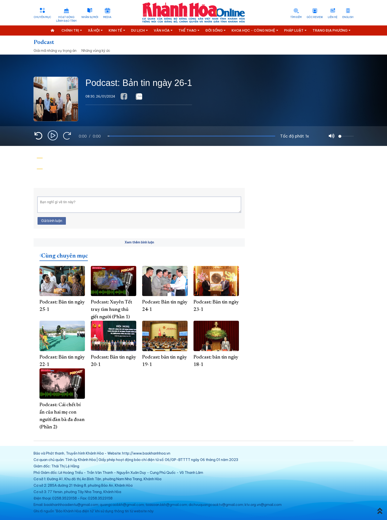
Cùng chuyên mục (64, 256)
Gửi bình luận (51, 221)
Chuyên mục (42, 17)
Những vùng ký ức (95, 50)
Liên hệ (332, 17)
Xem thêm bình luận (139, 242)
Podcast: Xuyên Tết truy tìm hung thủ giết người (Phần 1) (111, 310)
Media (107, 17)
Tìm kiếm (296, 17)
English (347, 17)
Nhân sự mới (89, 17)
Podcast (44, 42)
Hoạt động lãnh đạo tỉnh (66, 19)
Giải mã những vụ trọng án (55, 50)
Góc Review (315, 17)
